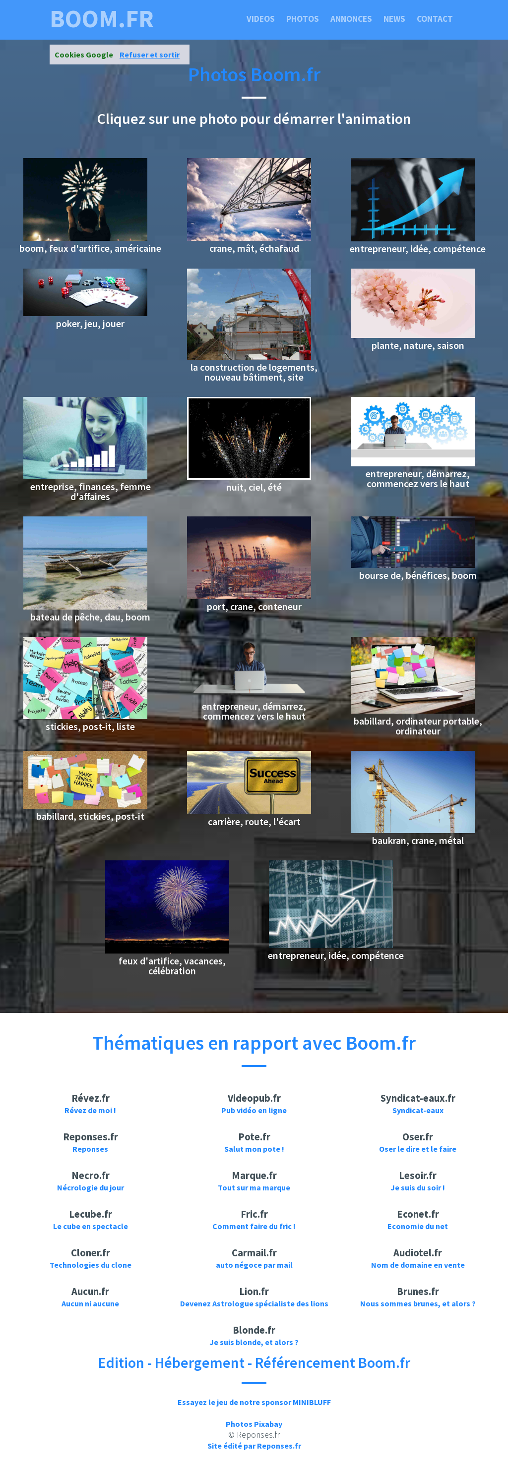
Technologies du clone (90, 1265)
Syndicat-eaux (418, 1110)
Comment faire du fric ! (254, 1226)
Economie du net (417, 1226)
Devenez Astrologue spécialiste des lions (254, 1303)
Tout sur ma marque (254, 1187)
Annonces (351, 18)
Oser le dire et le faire (417, 1149)
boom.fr (102, 18)
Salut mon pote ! (254, 1149)
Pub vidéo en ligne (254, 1110)
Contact (435, 18)
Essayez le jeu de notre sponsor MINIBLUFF (254, 1402)
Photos (302, 18)
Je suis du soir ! (417, 1187)
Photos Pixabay (254, 1424)
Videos (261, 18)
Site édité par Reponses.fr (254, 1446)
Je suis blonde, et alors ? (254, 1342)
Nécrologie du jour (90, 1187)
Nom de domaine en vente (418, 1265)
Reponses (90, 1149)
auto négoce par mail (254, 1265)
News (394, 18)
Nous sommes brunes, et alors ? (418, 1303)
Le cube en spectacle (90, 1226)
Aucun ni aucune (90, 1303)
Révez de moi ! (90, 1110)
